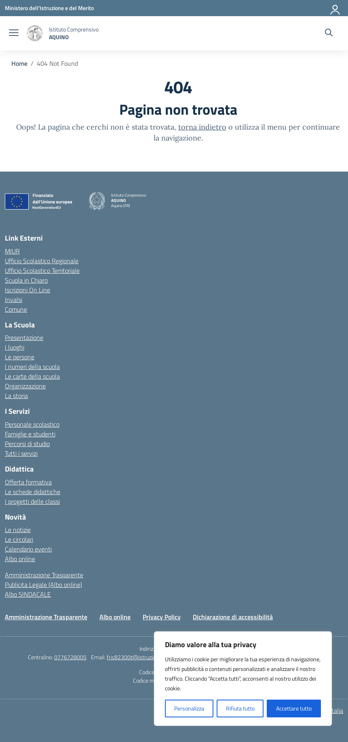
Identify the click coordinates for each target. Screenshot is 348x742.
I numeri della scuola (32, 366)
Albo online (20, 559)
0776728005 (70, 657)
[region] (243, 678)
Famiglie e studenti (30, 434)
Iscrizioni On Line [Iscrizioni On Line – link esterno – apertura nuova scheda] (27, 290)
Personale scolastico (32, 424)
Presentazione (24, 337)
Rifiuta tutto (240, 708)
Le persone (19, 357)
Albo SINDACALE (28, 594)
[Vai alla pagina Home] (19, 63)
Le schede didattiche (32, 492)
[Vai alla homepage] (35, 33)
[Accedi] (335, 8)
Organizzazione (25, 386)
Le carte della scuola (32, 376)
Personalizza (189, 708)
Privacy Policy (162, 617)
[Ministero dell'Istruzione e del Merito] (49, 8)
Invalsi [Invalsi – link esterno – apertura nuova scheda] (13, 299)
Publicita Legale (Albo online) (43, 584)
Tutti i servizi (21, 453)
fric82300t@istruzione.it (136, 657)
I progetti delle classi (32, 501)
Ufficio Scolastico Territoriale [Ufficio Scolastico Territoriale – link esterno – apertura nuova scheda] (42, 270)
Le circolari (19, 539)
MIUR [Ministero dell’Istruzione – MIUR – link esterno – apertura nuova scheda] (12, 251)
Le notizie (18, 529)
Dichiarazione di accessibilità (233, 617)
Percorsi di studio (27, 444)
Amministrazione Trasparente (44, 575)
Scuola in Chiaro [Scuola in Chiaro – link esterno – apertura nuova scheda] (26, 280)
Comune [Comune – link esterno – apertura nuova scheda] (16, 309)
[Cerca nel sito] (329, 33)
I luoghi (14, 347)
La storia (16, 395)
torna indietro (202, 127)
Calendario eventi (28, 549)
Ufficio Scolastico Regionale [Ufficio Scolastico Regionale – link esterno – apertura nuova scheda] (41, 261)
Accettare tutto (294, 708)
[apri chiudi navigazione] (14, 33)
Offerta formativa (28, 482)
